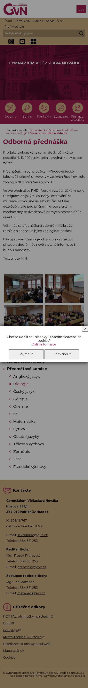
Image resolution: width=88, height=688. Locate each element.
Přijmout (26, 354)
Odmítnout (62, 354)
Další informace (44, 344)
